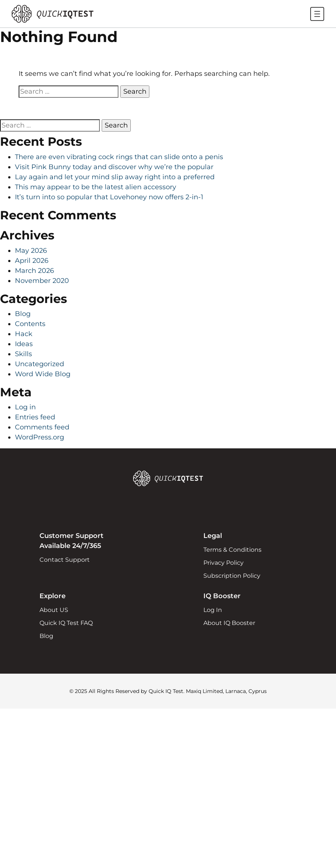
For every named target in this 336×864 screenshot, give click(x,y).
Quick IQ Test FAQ (66, 622)
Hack (23, 334)
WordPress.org (39, 437)
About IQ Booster (229, 622)
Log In (212, 609)
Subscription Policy (231, 575)
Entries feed (35, 417)
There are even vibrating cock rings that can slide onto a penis (119, 157)
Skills (23, 354)
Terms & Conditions (232, 549)
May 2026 (31, 250)
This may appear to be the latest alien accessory (95, 187)
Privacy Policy (223, 562)
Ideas (24, 344)
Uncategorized (39, 364)
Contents (30, 324)
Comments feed (42, 427)
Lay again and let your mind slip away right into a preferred (115, 177)
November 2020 (42, 281)
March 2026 (34, 271)
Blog (23, 314)
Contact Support (64, 559)
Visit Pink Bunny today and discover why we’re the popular (114, 167)
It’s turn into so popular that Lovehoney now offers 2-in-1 (109, 197)
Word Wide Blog (42, 374)
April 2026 (31, 261)
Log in (25, 407)
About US (53, 609)
